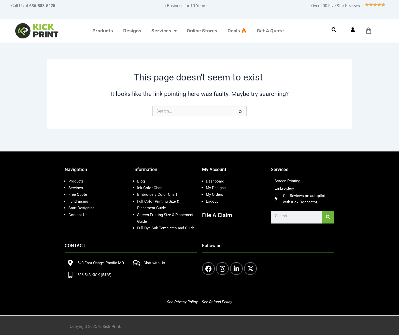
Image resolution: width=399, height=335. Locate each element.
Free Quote (78, 187)
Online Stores (202, 31)
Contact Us (78, 208)
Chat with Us (155, 263)
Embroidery (285, 182)
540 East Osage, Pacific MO (102, 263)
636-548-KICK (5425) (96, 274)
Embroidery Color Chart (158, 187)
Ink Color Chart (150, 181)
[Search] (328, 212)
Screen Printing (288, 174)
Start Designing (82, 201)
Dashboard (216, 174)
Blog (141, 174)
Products (102, 31)
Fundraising (79, 194)
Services (164, 31)
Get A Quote (270, 31)
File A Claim (218, 208)
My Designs (216, 181)
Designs (132, 31)
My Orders (215, 187)
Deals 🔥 (237, 31)
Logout (212, 194)
